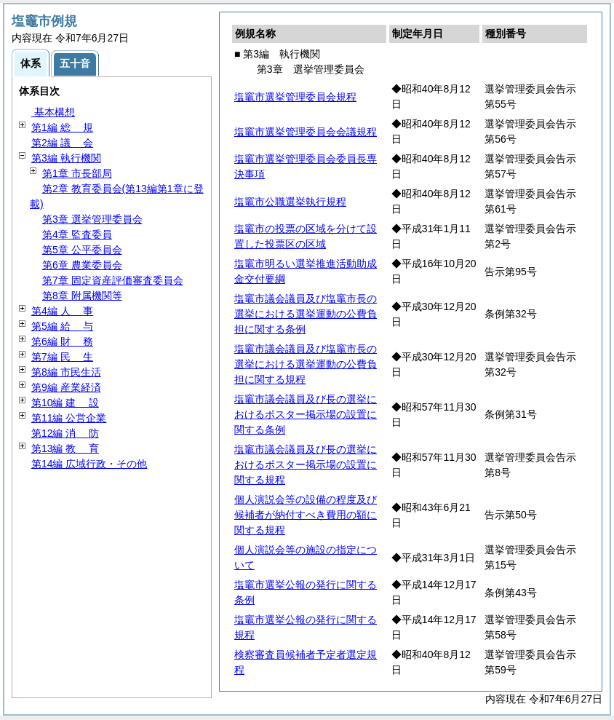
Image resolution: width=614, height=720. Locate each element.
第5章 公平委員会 (82, 250)
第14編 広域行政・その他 (89, 464)
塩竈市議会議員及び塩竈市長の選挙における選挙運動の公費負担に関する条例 (305, 314)
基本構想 (53, 112)
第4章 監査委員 (77, 234)
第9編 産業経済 (66, 387)
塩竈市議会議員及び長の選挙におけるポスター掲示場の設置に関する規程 (305, 464)
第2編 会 (62, 143)
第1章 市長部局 (77, 173)
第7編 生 (62, 357)
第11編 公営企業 (68, 418)
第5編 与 (62, 326)
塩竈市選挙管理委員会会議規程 (305, 132)
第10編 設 (65, 402)
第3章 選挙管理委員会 (92, 219)
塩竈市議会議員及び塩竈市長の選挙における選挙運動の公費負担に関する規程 (305, 364)
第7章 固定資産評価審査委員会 (112, 280)
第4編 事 (62, 311)
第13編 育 (65, 448)
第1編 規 (62, 127)
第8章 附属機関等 (82, 295)
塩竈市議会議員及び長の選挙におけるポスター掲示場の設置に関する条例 (305, 414)
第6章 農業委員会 (82, 265)
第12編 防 (65, 433)
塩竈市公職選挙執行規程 (290, 201)
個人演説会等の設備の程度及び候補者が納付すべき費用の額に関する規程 (305, 515)
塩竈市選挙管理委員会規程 (295, 97)
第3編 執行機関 (66, 158)
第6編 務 (62, 341)
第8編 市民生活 (66, 372)
